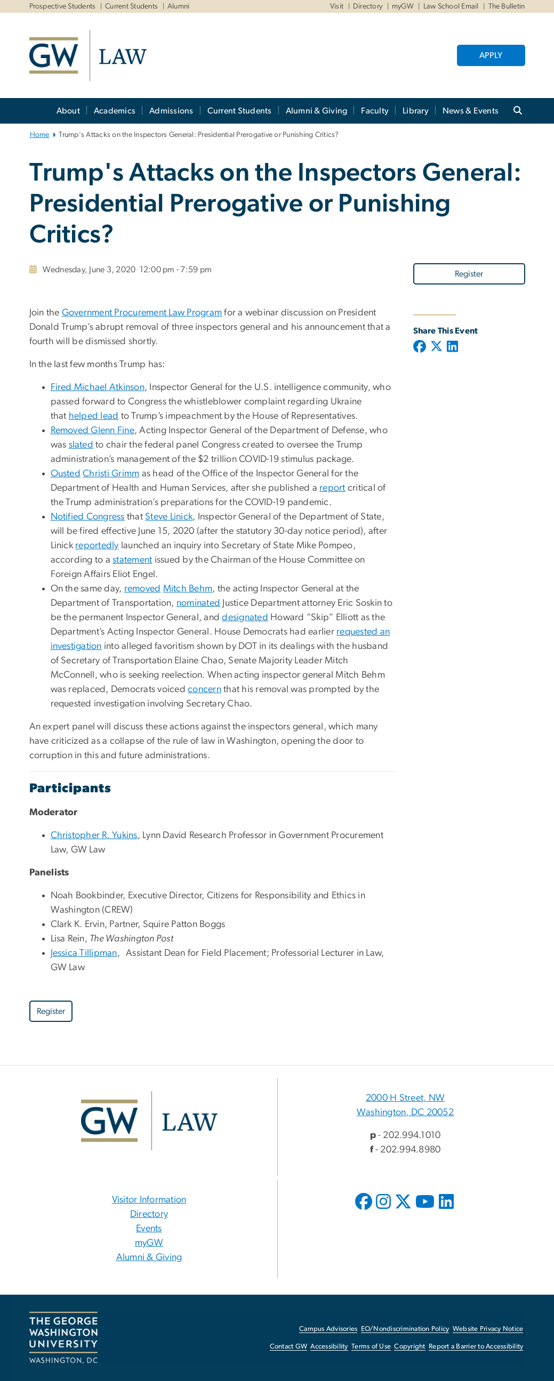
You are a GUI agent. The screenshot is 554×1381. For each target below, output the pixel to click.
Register (469, 274)
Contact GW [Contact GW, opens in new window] (289, 1346)
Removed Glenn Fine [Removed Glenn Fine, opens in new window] (93, 430)
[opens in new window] (364, 1209)
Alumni (178, 6)
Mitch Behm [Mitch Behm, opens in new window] (188, 589)
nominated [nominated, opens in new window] (198, 603)
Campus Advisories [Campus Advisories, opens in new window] (328, 1329)
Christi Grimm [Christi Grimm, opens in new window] (111, 473)
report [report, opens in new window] (332, 488)
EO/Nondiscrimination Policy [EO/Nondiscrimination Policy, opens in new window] (405, 1329)
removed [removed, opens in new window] (142, 589)
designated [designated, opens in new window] (245, 617)
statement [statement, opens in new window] (132, 560)
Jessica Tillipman (84, 953)
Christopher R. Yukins (94, 835)
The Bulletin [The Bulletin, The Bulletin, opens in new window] (506, 6)
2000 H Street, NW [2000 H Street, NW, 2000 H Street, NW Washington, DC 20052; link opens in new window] (405, 1098)
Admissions (171, 111)
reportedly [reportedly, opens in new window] (97, 545)
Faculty (375, 111)
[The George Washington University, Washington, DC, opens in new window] (63, 1338)
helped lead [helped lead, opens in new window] (94, 416)
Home (40, 135)
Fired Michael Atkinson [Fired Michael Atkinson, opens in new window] (98, 387)
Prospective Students (62, 6)
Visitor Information (149, 1200)
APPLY (490, 55)
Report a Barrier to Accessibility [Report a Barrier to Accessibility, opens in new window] (476, 1346)
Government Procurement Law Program (142, 313)
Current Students (131, 6)
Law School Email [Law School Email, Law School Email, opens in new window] (451, 6)
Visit (336, 6)
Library (416, 111)
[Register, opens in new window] (469, 273)
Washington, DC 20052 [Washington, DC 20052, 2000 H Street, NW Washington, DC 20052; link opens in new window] (405, 1112)
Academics (114, 111)
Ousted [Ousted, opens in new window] (66, 473)
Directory (367, 6)
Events (149, 1228)
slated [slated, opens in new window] (81, 445)
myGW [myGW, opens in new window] (149, 1243)
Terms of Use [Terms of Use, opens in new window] (371, 1346)
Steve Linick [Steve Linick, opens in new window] (168, 517)
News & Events (471, 111)
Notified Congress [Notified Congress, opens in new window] (88, 517)
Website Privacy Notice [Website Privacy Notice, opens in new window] (488, 1329)
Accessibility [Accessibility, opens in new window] (329, 1346)
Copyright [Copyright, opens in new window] (409, 1346)
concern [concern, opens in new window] (204, 689)
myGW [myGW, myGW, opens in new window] (403, 6)
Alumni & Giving (317, 111)
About (68, 111)
